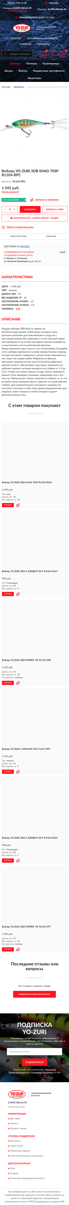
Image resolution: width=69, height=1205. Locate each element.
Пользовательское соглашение (26, 1156)
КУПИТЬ (8, 505)
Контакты (43, 44)
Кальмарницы (51, 63)
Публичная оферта (20, 1151)
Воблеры (15, 63)
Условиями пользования (42, 1072)
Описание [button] (51, 236)
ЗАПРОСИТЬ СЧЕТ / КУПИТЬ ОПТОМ (34, 218)
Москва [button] (25, 246)
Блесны (23, 71)
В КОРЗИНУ (30, 209)
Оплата (14, 1123)
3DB (18, 309)
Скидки (14, 1173)
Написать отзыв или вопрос (34, 994)
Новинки (25, 44)
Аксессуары (34, 78)
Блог (12, 1168)
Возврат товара (18, 1128)
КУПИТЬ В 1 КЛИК (54, 209)
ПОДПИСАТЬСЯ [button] (35, 1062)
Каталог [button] (16, 38)
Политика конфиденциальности (27, 1178)
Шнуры (8, 71)
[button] (17, 11)
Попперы (31, 63)
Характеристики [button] (18, 236)
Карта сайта (16, 1146)
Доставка (15, 1118)
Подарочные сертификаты (49, 71)
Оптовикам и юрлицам (42, 38)
